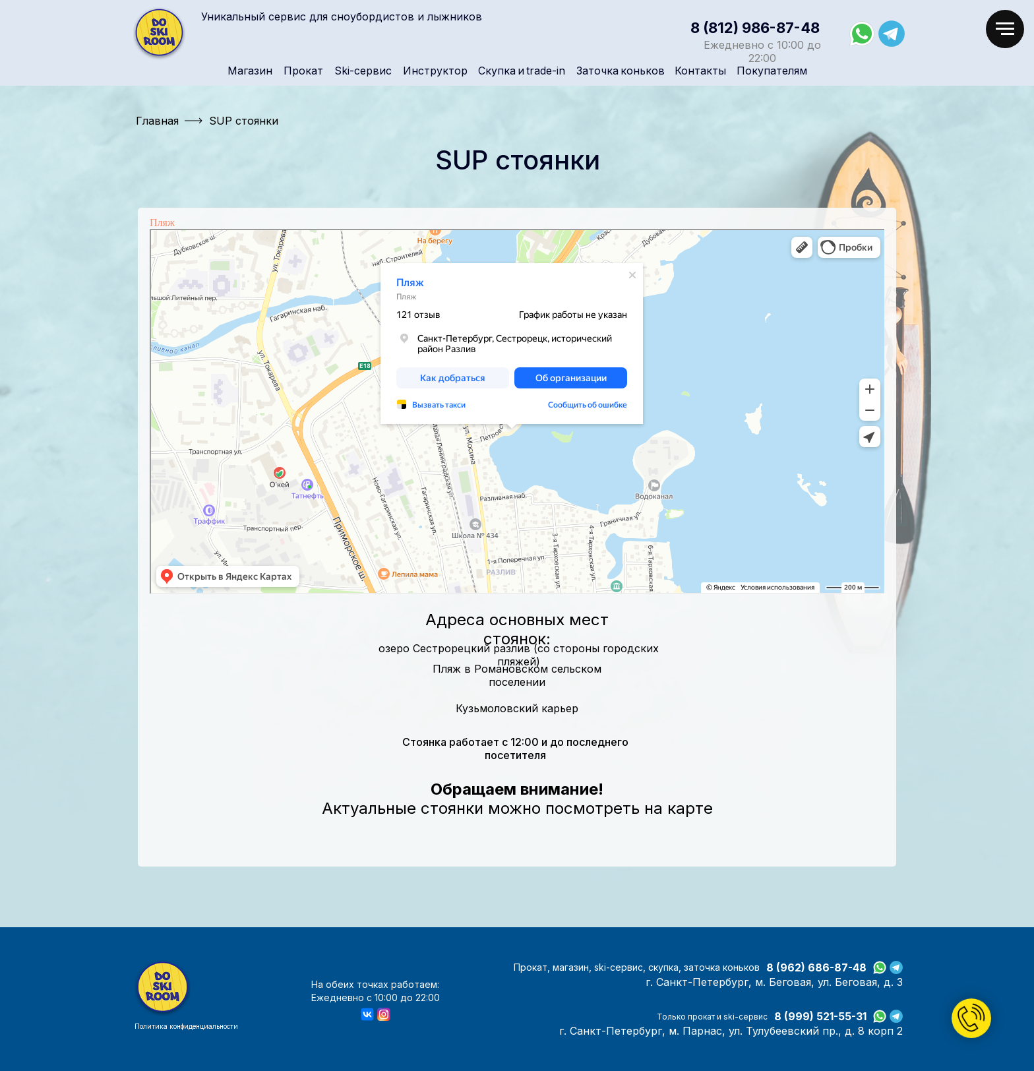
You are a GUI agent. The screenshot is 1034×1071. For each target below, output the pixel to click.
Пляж (162, 222)
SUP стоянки (243, 120)
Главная (157, 120)
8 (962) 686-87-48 (816, 967)
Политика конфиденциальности (186, 1026)
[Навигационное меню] (1005, 29)
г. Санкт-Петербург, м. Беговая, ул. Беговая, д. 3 (774, 982)
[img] (159, 34)
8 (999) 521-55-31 (820, 1016)
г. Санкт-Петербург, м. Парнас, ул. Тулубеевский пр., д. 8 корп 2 (731, 1030)
